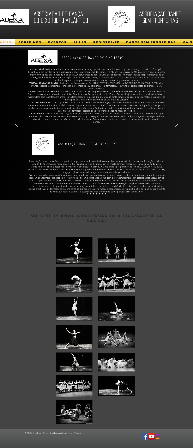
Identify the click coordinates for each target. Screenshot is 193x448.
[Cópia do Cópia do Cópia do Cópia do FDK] (102, 194)
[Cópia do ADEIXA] (105, 194)
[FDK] (87, 194)
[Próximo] (176, 124)
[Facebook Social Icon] (145, 436)
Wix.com (77, 433)
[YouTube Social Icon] (151, 436)
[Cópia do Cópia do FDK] (93, 194)
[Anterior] (16, 124)
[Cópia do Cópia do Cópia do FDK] (96, 194)
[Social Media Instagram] (158, 436)
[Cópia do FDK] (90, 194)
